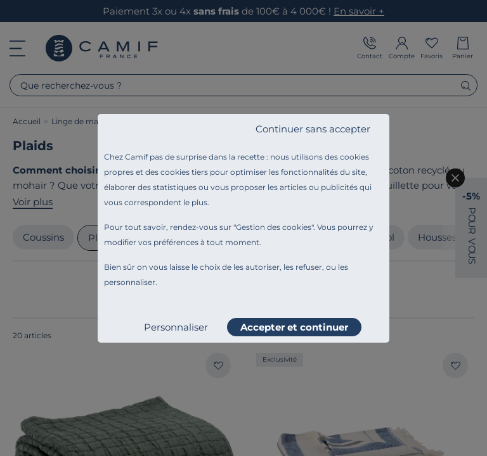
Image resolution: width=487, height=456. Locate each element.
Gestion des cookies (273, 227)
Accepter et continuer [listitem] (294, 327)
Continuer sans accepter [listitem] (313, 129)
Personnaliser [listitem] (176, 327)
